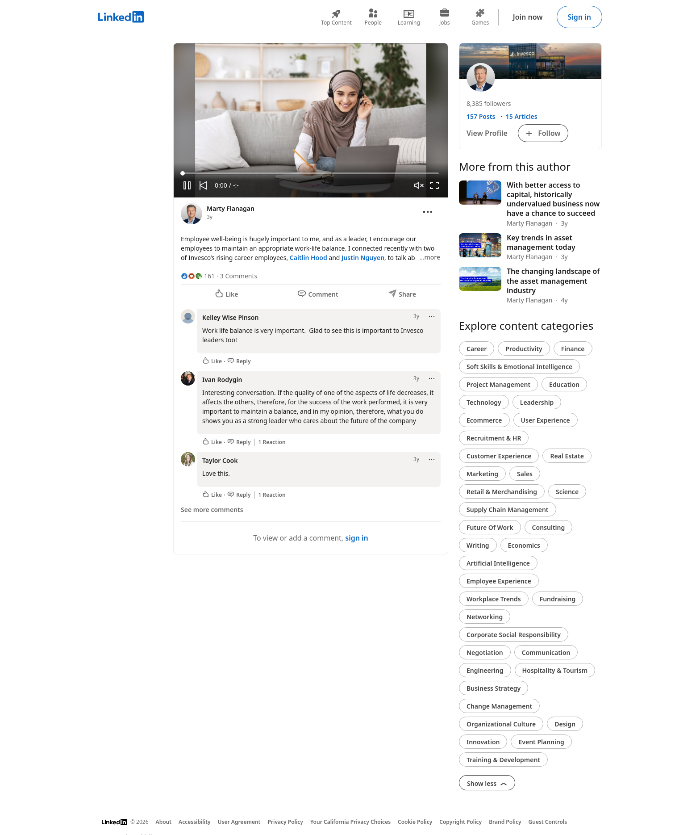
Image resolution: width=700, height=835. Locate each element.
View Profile (487, 133)
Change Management (499, 706)
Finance (573, 348)
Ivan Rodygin (222, 379)
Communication (546, 652)
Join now (528, 17)
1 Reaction (272, 442)
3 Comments (238, 276)
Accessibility (195, 822)
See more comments (212, 509)
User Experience (545, 420)
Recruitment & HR (494, 438)
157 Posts (481, 116)
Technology (484, 402)
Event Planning (541, 742)
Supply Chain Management (508, 509)
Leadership (537, 402)
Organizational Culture (501, 724)
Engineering (485, 670)
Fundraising (558, 599)
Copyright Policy (460, 822)
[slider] (311, 173)
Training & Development (503, 759)
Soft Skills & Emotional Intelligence (519, 366)
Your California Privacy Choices (350, 822)
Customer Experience (499, 456)
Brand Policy (505, 822)
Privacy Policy (285, 822)
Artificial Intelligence (498, 563)
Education (564, 384)
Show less (487, 783)
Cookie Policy (415, 822)
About (164, 822)
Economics (524, 545)
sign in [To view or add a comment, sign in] (356, 538)
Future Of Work (490, 527)
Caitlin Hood (308, 257)
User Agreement (239, 822)
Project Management (498, 384)
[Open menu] (427, 212)
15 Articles (522, 116)
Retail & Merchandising (502, 491)
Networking (485, 617)
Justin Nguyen (363, 257)
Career (477, 348)
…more (429, 257)
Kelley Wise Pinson (230, 317)
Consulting (548, 527)
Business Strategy (494, 688)
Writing (478, 545)
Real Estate (566, 456)
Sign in (579, 17)
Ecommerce (484, 420)
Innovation (483, 742)
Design (564, 724)
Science (567, 491)
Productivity (523, 348)
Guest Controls (548, 822)
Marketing (482, 474)
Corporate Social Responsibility (514, 634)
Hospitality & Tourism (555, 670)
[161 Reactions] (198, 276)
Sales (525, 474)
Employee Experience (499, 581)
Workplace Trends (494, 599)
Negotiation (485, 652)
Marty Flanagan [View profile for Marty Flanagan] (230, 208)
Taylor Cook (220, 460)
